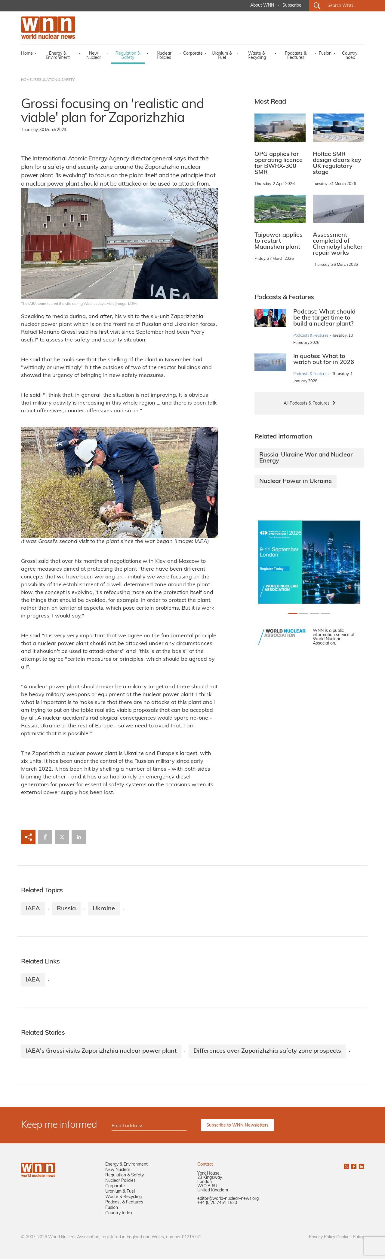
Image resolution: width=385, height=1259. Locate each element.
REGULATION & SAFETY (54, 80)
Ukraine (104, 909)
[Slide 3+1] (325, 613)
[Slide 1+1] (303, 613)
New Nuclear (93, 55)
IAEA (33, 909)
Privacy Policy (322, 1237)
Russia (66, 909)
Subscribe (291, 5)
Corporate (193, 53)
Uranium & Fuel (222, 55)
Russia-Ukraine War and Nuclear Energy (306, 458)
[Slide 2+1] (314, 613)
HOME (26, 80)
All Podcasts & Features (307, 403)
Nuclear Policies (164, 55)
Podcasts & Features (295, 55)
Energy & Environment (58, 55)
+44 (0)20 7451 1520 (217, 1203)
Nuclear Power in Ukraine (295, 481)
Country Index (349, 55)
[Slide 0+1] (292, 613)
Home (27, 53)
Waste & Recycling (257, 55)
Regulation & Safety (128, 55)
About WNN (262, 5)
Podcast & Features (124, 1202)
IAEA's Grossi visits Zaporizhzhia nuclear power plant (101, 1051)
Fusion (325, 53)
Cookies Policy (350, 1237)
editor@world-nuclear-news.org (228, 1199)
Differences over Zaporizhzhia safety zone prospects (267, 1051)
